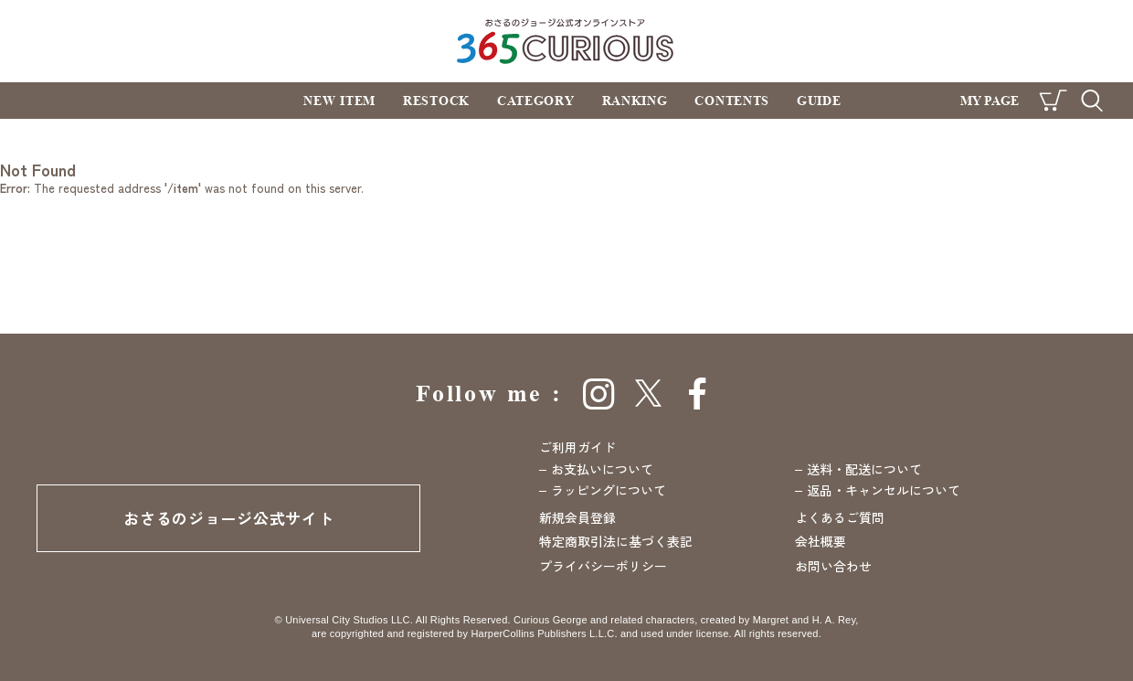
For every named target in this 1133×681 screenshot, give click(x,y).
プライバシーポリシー (603, 566)
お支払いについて (602, 469)
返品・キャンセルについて (883, 490)
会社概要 (820, 541)
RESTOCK (436, 100)
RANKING (635, 100)
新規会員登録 (577, 517)
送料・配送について (864, 469)
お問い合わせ (833, 566)
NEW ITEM (339, 100)
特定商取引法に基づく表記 (616, 541)
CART (1053, 100)
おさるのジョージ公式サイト (228, 517)
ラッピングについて (608, 490)
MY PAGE (989, 100)
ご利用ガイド (577, 447)
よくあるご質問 (839, 517)
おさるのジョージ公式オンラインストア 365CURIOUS (567, 40)
